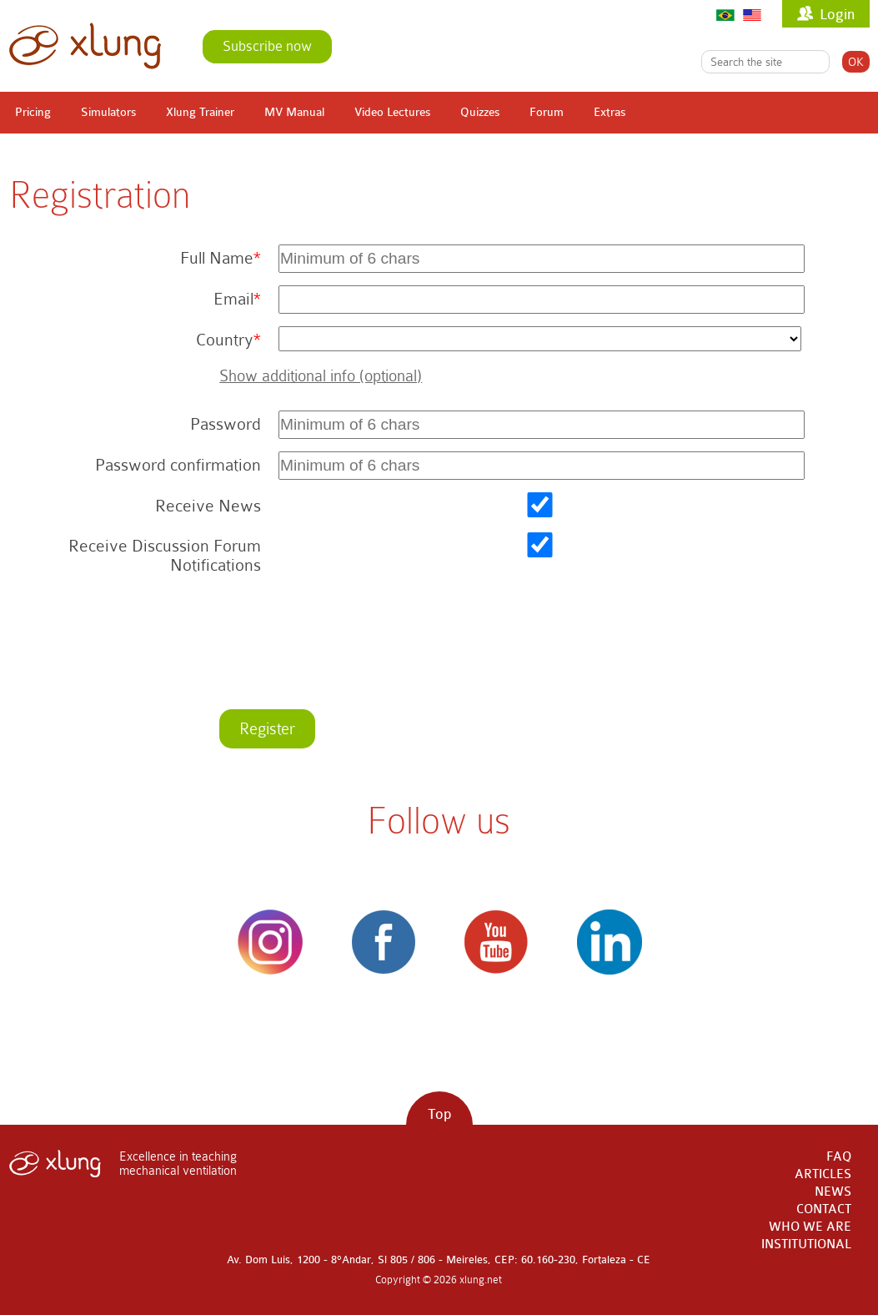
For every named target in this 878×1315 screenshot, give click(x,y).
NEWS (833, 1192)
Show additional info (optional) (320, 375)
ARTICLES (823, 1174)
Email (233, 299)
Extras (609, 112)
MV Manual (294, 112)
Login (837, 15)
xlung (85, 46)
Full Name (216, 258)
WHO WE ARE (810, 1227)
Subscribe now (267, 46)
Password (225, 424)
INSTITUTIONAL (806, 1244)
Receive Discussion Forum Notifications (164, 556)
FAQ (838, 1157)
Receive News (208, 506)
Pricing (33, 112)
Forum (546, 112)
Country (224, 340)
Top (439, 1114)
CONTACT (823, 1209)
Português (725, 14)
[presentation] (397, 650)
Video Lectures (392, 112)
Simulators (108, 112)
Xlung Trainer (200, 112)
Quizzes (479, 112)
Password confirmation (178, 465)
